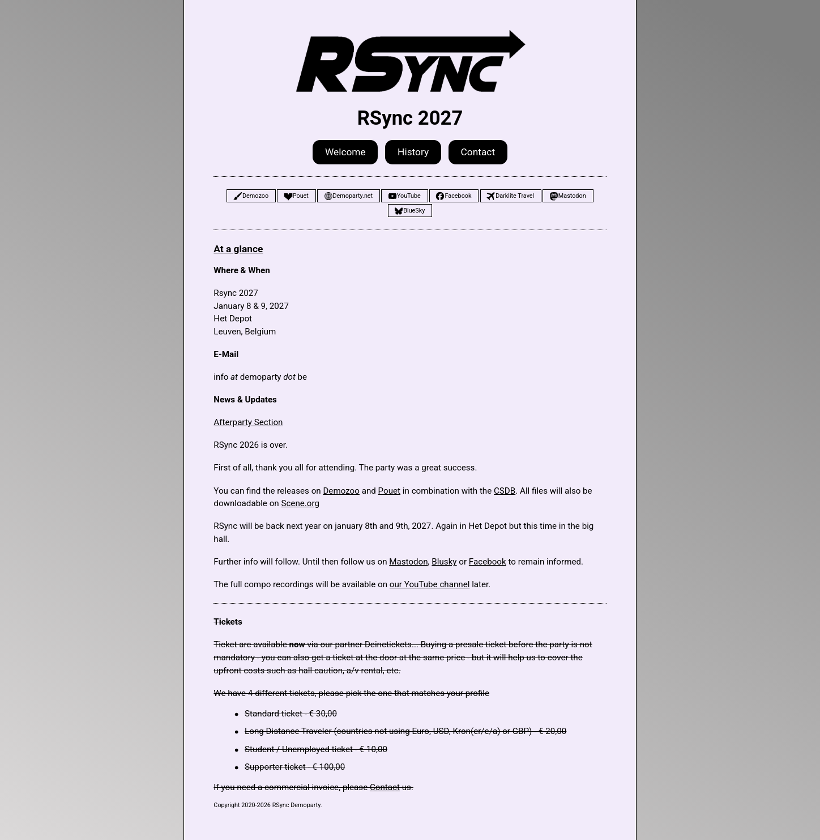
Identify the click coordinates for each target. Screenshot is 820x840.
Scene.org (300, 503)
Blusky (444, 562)
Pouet (389, 491)
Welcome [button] (345, 152)
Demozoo (341, 491)
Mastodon (408, 562)
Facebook (487, 562)
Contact (385, 787)
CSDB (504, 491)
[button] (251, 196)
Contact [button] (478, 152)
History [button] (413, 152)
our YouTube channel (430, 584)
